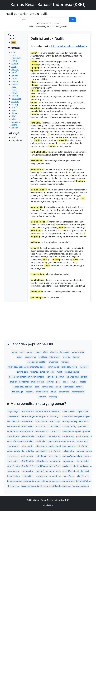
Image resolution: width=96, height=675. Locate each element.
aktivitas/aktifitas (13, 421)
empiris (13, 381)
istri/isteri (55, 426)
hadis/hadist (41, 451)
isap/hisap (55, 421)
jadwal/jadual (55, 436)
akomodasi (69, 386)
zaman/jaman (82, 486)
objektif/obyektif (82, 416)
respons (29, 391)
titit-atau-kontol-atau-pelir (42, 371)
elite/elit (27, 476)
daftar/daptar (27, 431)
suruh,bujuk (53, 367)
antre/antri (13, 446)
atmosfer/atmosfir (13, 466)
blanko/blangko (27, 416)
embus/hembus (27, 481)
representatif (78, 391)
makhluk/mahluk (68, 431)
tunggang (16, 122)
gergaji (14, 75)
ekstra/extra (27, 471)
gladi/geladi (41, 441)
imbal (14, 78)
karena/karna (55, 456)
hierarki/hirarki (41, 466)
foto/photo (41, 426)
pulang (14, 95)
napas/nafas (68, 461)
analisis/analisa (13, 441)
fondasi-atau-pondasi (22, 386)
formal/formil (41, 421)
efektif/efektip (27, 461)
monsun (65, 362)
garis (14, 72)
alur (13, 52)
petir (21, 352)
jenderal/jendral (55, 446)
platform (42, 396)
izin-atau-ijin (18, 391)
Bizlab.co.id (48, 505)
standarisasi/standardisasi (82, 466)
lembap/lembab (68, 421)
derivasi (15, 69)
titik (13, 116)
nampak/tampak (68, 456)
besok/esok (13, 486)
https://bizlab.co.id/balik (69, 46)
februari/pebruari (41, 411)
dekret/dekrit (27, 441)
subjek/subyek (82, 471)
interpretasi (54, 357)
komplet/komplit (55, 481)
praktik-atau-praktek (36, 362)
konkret (50, 381)
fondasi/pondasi (41, 416)
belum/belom (13, 476)
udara (14, 124)
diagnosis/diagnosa (27, 451)
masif (59, 371)
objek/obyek (82, 411)
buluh (14, 60)
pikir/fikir (82, 426)
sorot (13, 110)
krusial (74, 381)
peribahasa (64, 391)
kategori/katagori (55, 471)
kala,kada (64, 352)
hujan (14, 352)
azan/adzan (13, 471)
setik (14, 107)
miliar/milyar (69, 451)
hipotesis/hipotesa (41, 471)
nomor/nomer (68, 481)
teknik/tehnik (83, 476)
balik (13, 42)
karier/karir (55, 461)
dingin (53, 391)
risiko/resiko (82, 446)
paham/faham (82, 421)
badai (38, 352)
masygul (67, 357)
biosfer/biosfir (27, 411)
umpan (14, 127)
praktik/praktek (82, 431)
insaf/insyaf (55, 416)
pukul (14, 92)
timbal (14, 113)
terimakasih (22, 371)
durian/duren (27, 456)
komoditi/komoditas (55, 476)
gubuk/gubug (41, 446)
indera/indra (55, 411)
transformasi (42, 391)
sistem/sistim (83, 461)
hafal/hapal (41, 456)
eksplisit (54, 352)
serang (15, 101)
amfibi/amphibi (13, 431)
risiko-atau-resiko (69, 367)
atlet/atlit (13, 461)
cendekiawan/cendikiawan (27, 426)
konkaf (76, 357)
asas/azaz (13, 456)
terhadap (53, 396)
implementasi (37, 381)
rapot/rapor (82, 441)
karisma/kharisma (55, 466)
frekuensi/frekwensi (41, 431)
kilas (13, 90)
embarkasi (53, 362)
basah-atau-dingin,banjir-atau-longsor (26, 376)
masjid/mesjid (68, 436)
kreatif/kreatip (55, 486)
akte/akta (13, 416)
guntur (29, 352)
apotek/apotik (13, 451)
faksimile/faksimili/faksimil (27, 486)
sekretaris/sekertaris (82, 456)
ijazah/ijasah (41, 476)
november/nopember (68, 486)
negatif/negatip (68, 471)
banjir (65, 381)
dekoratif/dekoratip (27, 436)
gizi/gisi (41, 436)
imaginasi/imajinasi (41, 481)
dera (37, 386)
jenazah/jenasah (55, 441)
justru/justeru (55, 451)
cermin (14, 63)
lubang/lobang (68, 426)
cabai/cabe (27, 421)
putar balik (16, 98)
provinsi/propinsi (82, 436)
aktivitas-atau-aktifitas (77, 376)
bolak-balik (16, 58)
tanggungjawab (72, 371)
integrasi (84, 367)
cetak (13, 66)
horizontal (24, 381)
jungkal (14, 81)
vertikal (50, 376)
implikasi (43, 357)
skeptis (83, 381)
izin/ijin (55, 431)
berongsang (30, 357)
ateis (45, 352)
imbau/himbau (41, 486)
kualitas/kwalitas (68, 411)
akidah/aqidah (13, 426)
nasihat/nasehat (68, 466)
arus (13, 55)
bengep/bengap (13, 481)
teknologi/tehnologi (82, 481)
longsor (79, 386)
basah (19, 357)
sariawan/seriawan (82, 451)
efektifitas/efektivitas (27, 466)
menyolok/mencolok (68, 446)
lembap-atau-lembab (51, 386)
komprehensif (78, 352)
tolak (13, 119)
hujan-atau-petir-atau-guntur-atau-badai (26, 367)
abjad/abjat (13, 411)
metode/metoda (68, 441)
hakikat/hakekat (41, 461)
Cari (72, 19)
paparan (60, 376)
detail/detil (27, 446)
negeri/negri (68, 476)
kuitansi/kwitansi (68, 416)
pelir (58, 381)
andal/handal (13, 436)
